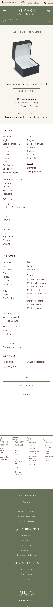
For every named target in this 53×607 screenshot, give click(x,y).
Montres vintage (34, 308)
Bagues (30, 140)
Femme (6, 220)
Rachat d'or (26, 507)
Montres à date (34, 290)
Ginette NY (7, 169)
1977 (5, 266)
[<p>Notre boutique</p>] (26, 574)
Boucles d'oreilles (35, 144)
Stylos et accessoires (37, 362)
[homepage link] (26, 12)
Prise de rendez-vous (26, 516)
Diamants (31, 168)
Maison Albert (26, 386)
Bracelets (31, 147)
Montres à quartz (10, 321)
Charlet (6, 147)
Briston (6, 273)
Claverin (6, 154)
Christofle (7, 151)
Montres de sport (35, 304)
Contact (26, 579)
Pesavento (7, 194)
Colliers (30, 151)
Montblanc (7, 190)
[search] (5, 19)
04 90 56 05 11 (28, 113)
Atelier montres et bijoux (26, 512)
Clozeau (6, 158)
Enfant (5, 216)
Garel (5, 162)
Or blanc (6, 240)
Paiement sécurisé (26, 540)
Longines (7, 280)
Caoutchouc (8, 334)
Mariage (6, 203)
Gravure (26, 502)
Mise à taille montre (27, 550)
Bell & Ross (8, 270)
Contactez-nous (26, 91)
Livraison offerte (26, 536)
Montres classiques (36, 286)
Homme (6, 223)
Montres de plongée (36, 301)
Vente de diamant (26, 521)
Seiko (5, 291)
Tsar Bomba (8, 298)
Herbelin (6, 277)
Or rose (6, 247)
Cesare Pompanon (11, 144)
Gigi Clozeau (8, 165)
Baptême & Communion (14, 207)
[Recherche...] (27, 19)
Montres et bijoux (10, 367)
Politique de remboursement (26, 545)
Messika (6, 186)
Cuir (4, 337)
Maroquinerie (8, 362)
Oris (4, 287)
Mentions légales (26, 601)
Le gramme (8, 183)
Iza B (5, 176)
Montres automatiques (13, 317)
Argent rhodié (9, 237)
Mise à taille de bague (26, 555)
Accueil (26, 377)
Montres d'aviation (35, 279)
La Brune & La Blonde (12, 179)
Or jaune (6, 244)
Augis (5, 140)
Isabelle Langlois (10, 172)
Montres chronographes (38, 283)
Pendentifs (32, 158)
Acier (5, 330)
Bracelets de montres (12, 347)
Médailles (31, 154)
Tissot (5, 295)
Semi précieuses (34, 171)
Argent (6, 233)
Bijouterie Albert (26, 529)
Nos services (26, 495)
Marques (26, 394)
